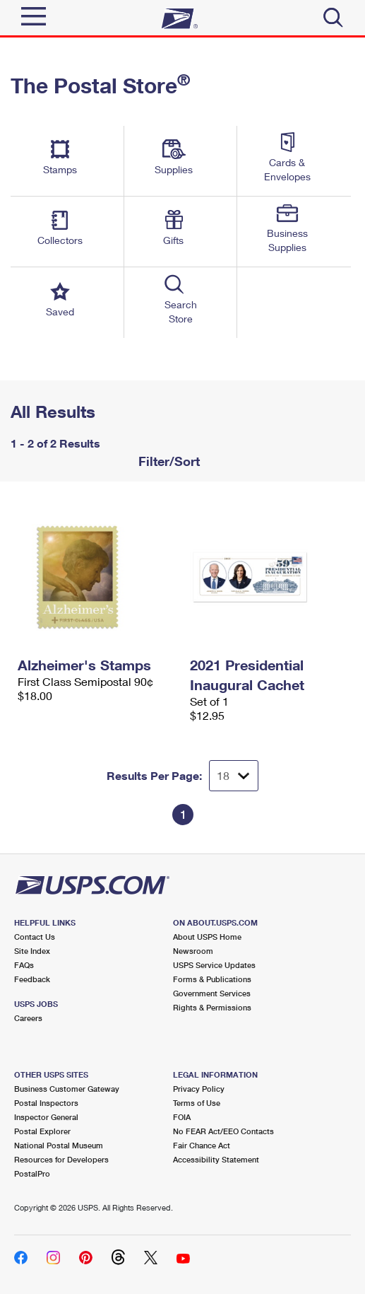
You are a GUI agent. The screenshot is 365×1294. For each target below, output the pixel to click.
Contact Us (34, 936)
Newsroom (193, 950)
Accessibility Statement (216, 1159)
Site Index (32, 950)
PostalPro (32, 1173)
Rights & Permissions (212, 1007)
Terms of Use (196, 1102)
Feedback (32, 979)
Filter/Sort (167, 461)
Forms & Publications (212, 979)
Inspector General (46, 1116)
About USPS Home (207, 936)
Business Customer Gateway (66, 1088)
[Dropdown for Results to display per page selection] (233, 775)
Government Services (212, 993)
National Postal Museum (58, 1145)
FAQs (24, 964)
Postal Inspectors (46, 1102)
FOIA (182, 1116)
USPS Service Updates (214, 964)
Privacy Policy (199, 1088)
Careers (28, 1017)
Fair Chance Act (201, 1145)
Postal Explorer (42, 1131)
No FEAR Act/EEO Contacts (223, 1131)
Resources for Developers (61, 1159)
